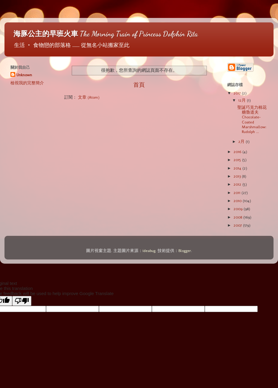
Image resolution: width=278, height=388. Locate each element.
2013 (237, 176)
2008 (238, 217)
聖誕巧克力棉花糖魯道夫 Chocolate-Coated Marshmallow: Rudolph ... (252, 119)
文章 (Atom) (89, 97)
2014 (237, 168)
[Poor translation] (21, 301)
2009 (238, 208)
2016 (237, 151)
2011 (237, 192)
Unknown (24, 74)
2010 (238, 200)
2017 (237, 93)
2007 (238, 225)
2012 (237, 184)
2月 (242, 141)
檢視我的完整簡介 (27, 82)
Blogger (184, 250)
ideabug (149, 250)
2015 (237, 159)
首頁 (139, 84)
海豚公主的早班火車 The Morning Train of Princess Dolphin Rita (105, 34)
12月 (242, 100)
